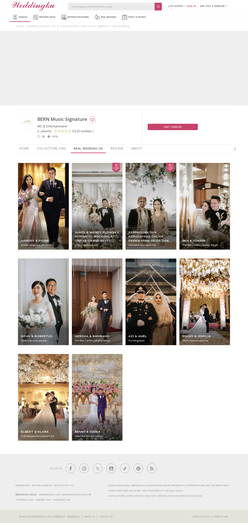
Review (117, 148)
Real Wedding (105, 17)
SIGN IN (191, 6)
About (136, 148)
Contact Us (106, 516)
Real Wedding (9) (88, 148)
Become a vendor (42, 485)
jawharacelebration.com (76, 494)
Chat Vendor (173, 127)
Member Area (23, 485)
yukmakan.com (61, 499)
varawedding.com (49, 494)
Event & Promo (134, 17)
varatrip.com (43, 499)
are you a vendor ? (213, 6)
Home (24, 148)
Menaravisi (73, 516)
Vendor (20, 17)
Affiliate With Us (63, 485)
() (73, 131)
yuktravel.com (24, 499)
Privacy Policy (201, 516)
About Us (89, 516)
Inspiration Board (75, 17)
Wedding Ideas (44, 17)
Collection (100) (51, 148)
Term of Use (221, 516)
